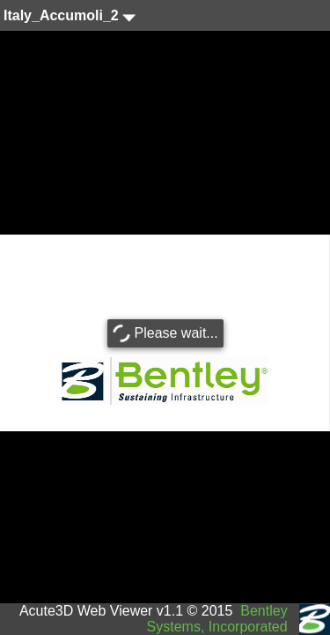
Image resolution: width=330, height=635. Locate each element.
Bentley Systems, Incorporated (217, 618)
